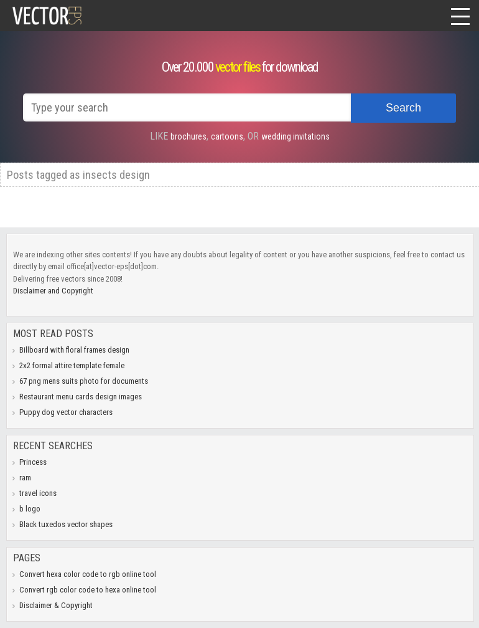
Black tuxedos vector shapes (66, 524)
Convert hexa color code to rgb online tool (87, 574)
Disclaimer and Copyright (53, 290)
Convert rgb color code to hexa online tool (87, 589)
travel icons (38, 493)
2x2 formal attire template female (71, 365)
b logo (29, 508)
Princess (33, 462)
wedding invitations (295, 136)
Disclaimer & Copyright (56, 605)
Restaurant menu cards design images (80, 396)
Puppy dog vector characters (66, 412)
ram (25, 477)
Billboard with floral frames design (74, 349)
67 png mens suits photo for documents (83, 381)
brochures (188, 136)
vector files (237, 67)
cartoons (227, 136)
